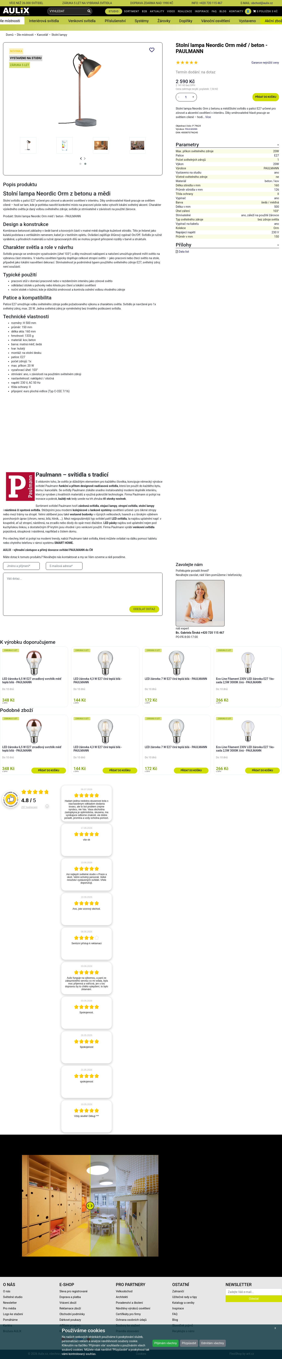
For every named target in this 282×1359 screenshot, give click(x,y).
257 (29, 807)
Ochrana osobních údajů (131, 1319)
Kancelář (42, 34)
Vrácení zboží (67, 1302)
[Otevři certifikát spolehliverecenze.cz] (35, 792)
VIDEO (171, 11)
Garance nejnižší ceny (265, 62)
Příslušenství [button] (115, 21)
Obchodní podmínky (72, 1314)
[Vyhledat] (89, 11)
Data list (184, 251)
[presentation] (81, 158)
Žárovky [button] (164, 21)
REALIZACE (185, 11)
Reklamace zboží (70, 1308)
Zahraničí (178, 1291)
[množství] (186, 97)
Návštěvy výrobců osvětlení (133, 1308)
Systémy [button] (142, 21)
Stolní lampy (59, 34)
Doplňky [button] (185, 21)
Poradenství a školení (129, 1302)
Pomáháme (10, 1319)
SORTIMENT (131, 11)
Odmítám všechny (212, 1343)
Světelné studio (12, 1297)
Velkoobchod (124, 1291)
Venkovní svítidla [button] (81, 21)
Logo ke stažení (13, 1314)
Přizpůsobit (189, 1343)
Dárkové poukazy (70, 1319)
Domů (9, 34)
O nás (6, 1291)
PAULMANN (191, 129)
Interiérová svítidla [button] (44, 21)
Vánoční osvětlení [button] (215, 21)
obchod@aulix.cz (262, 3)
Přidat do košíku (265, 97)
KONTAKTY (236, 11)
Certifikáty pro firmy (128, 1314)
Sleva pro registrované (73, 1291)
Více (208, 117)
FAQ (214, 11)
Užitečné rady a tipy (184, 1297)
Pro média (9, 1308)
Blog (175, 1319)
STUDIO (114, 11)
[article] (86, 803)
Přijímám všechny (165, 1343)
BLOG (222, 11)
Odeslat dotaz (144, 609)
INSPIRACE (202, 11)
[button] (80, 164)
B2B (144, 11)
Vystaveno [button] (247, 21)
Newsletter (10, 1302)
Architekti (122, 1297)
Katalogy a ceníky (183, 1302)
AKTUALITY (157, 11)
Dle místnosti (25, 34)
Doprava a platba (70, 1297)
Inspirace (178, 1308)
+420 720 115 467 (210, 3)
